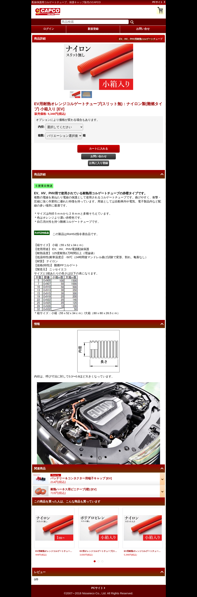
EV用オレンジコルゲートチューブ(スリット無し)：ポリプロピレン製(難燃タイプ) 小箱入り (98, 551)
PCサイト (157, 2)
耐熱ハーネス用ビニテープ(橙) (73, 489)
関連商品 (40, 468)
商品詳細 (40, 174)
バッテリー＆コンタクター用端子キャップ (81, 478)
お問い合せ (143, 28)
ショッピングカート (160, 10)
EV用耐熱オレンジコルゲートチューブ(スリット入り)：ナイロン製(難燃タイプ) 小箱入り (143, 551)
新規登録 (93, 28)
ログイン (48, 28)
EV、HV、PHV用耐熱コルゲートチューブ (140, 39)
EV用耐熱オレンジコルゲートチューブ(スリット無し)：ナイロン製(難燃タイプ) (54, 551)
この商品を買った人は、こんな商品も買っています (67, 501)
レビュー (40, 572)
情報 (37, 324)
